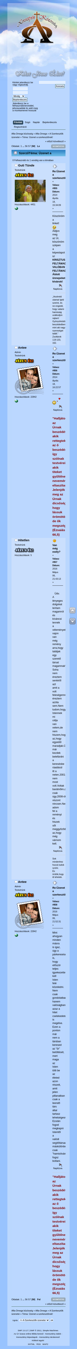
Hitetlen (23, 540)
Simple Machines (50, 1330)
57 (29, 146)
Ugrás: (15, 1320)
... (23, 146)
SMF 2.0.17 (23, 1330)
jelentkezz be (26, 82)
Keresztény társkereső (49, 1337)
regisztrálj (23, 84)
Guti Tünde (26, 165)
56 (26, 146)
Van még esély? (56, 548)
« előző (49, 141)
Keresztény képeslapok (26, 1337)
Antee (22, 347)
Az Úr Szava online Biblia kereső (29, 1334)
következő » (59, 141)
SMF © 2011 (35, 1330)
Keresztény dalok (53, 1334)
